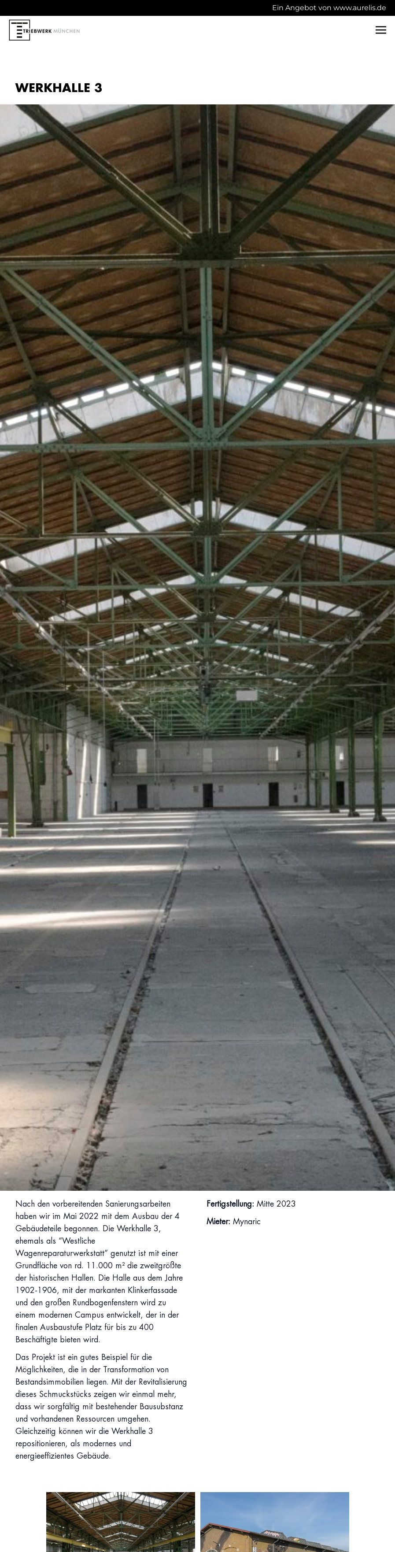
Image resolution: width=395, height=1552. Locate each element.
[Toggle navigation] (381, 30)
